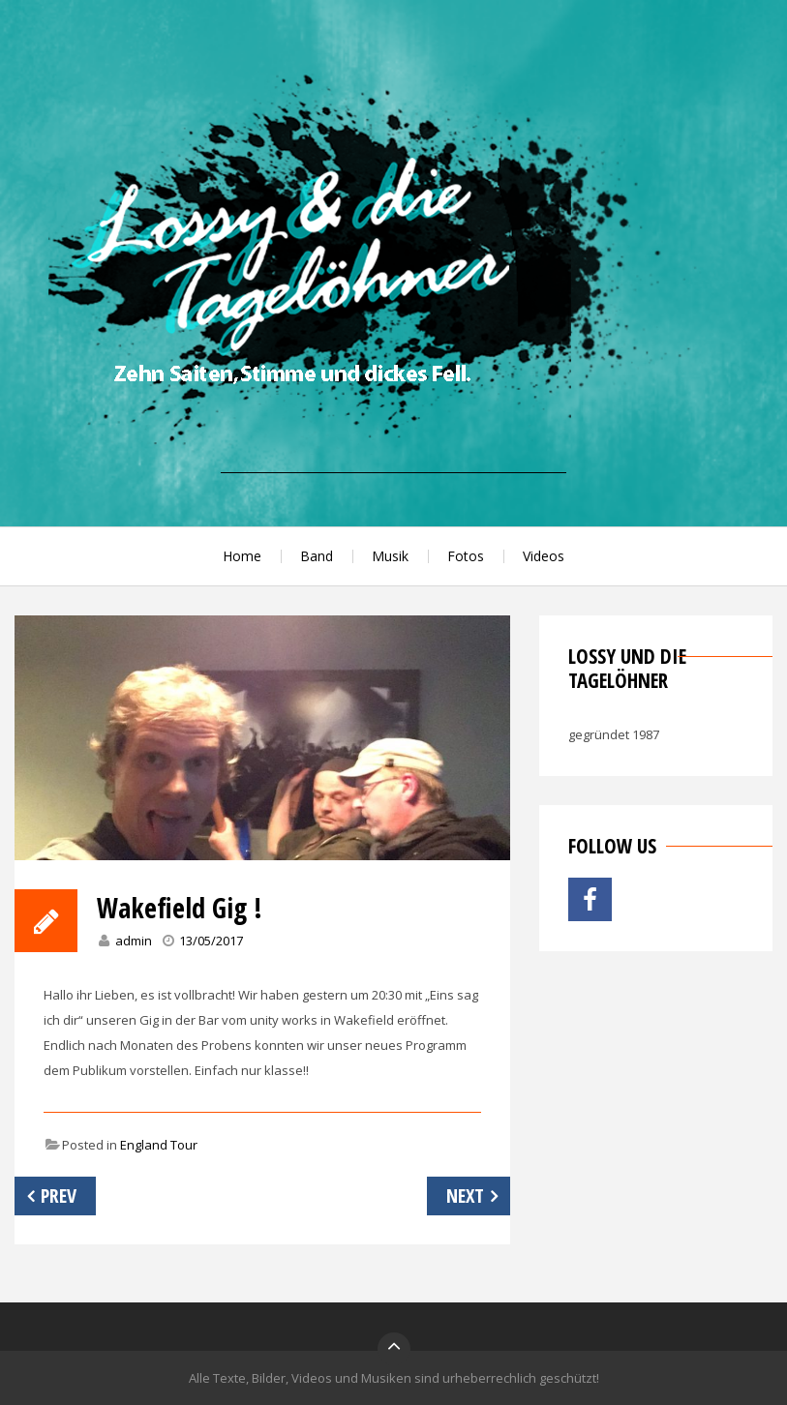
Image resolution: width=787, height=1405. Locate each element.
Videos (543, 556)
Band (316, 556)
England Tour (158, 1144)
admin (133, 940)
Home (242, 556)
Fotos (465, 556)
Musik (390, 556)
